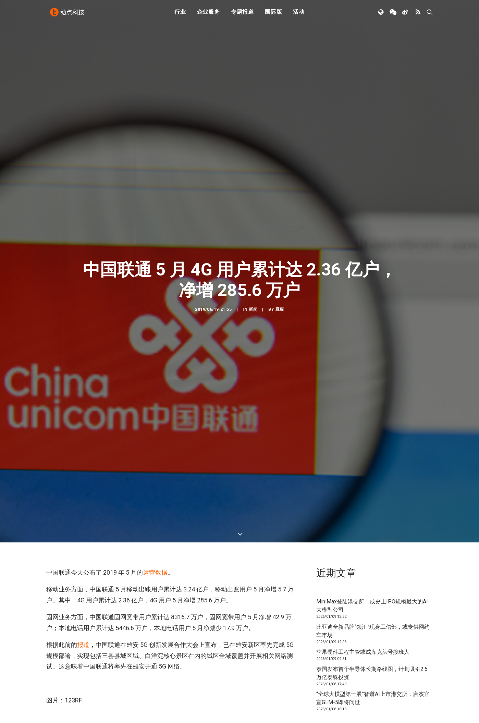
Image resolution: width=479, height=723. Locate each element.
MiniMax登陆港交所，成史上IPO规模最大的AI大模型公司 (372, 579)
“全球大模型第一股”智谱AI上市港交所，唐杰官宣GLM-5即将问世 (372, 671)
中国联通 (70, 708)
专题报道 (242, 14)
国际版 (273, 14)
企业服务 (208, 14)
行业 (180, 14)
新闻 (253, 295)
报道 (83, 617)
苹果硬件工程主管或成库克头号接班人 (362, 625)
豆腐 (279, 295)
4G (51, 708)
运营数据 (155, 545)
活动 (299, 14)
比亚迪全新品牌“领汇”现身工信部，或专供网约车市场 (373, 604)
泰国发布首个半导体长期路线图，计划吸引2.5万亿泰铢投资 (372, 646)
